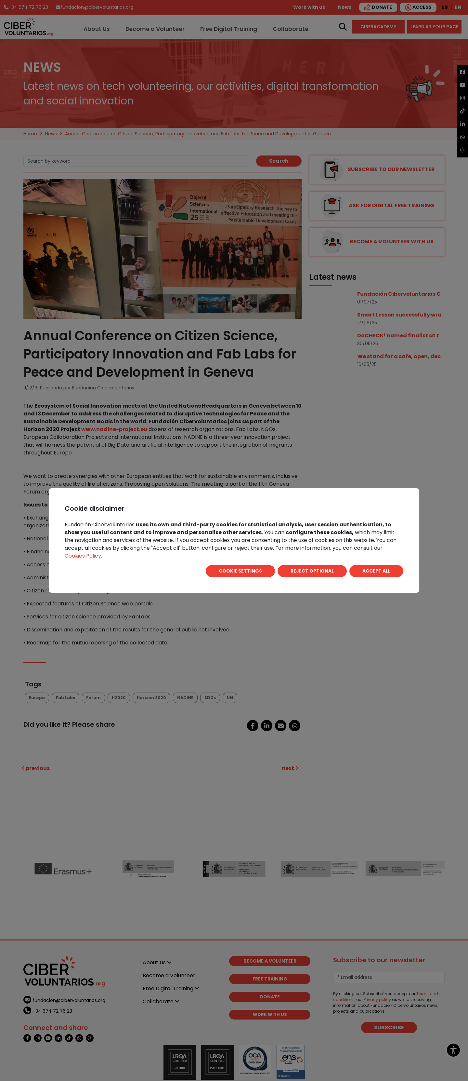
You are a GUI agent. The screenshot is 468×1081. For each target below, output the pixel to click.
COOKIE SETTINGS (240, 571)
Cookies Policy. (83, 556)
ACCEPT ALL (376, 571)
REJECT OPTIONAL (312, 571)
